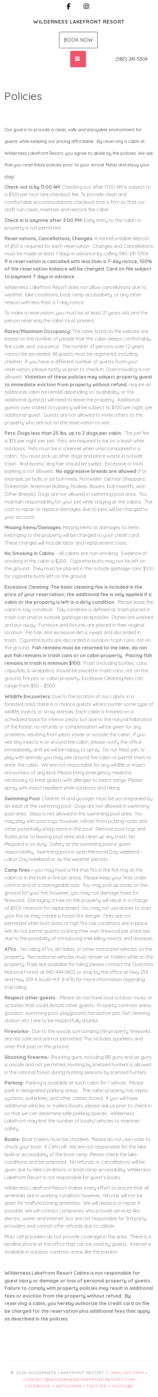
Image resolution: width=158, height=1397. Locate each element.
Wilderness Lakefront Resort (79, 22)
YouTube (122, 1386)
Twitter (96, 1386)
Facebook (37, 1386)
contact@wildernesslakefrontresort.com (79, 1379)
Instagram (68, 1386)
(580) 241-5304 (131, 59)
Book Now (78, 40)
